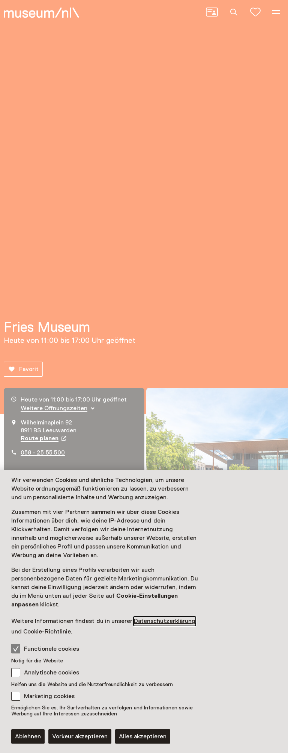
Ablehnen (28, 736)
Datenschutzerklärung (164, 621)
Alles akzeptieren (142, 736)
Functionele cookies (45, 648)
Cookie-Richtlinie (47, 631)
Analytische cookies (51, 672)
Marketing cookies (49, 696)
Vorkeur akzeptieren (80, 736)
